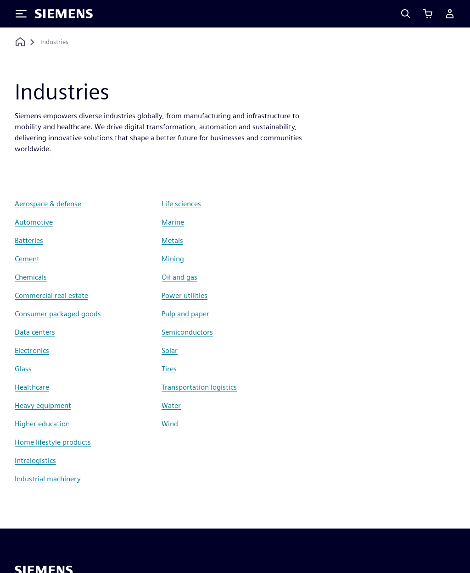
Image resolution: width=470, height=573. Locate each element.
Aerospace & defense (48, 203)
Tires (169, 368)
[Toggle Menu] (21, 13)
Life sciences (181, 203)
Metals (172, 240)
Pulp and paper (185, 313)
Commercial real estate (51, 295)
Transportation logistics (199, 387)
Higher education (42, 423)
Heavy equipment (43, 405)
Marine (173, 222)
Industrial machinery (48, 478)
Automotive (34, 222)
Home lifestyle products (53, 442)
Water (171, 405)
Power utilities (184, 295)
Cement (27, 258)
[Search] (406, 14)
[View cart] (428, 14)
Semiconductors (187, 332)
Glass (23, 368)
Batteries (29, 240)
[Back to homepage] (20, 42)
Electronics (32, 350)
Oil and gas (179, 277)
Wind (170, 423)
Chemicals (31, 277)
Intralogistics (35, 460)
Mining (173, 258)
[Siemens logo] (64, 13)
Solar (170, 350)
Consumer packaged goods (58, 313)
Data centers (35, 332)
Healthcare (32, 387)
